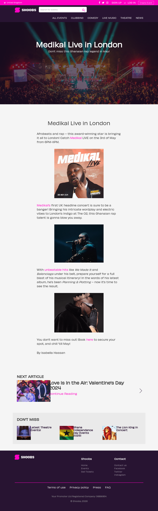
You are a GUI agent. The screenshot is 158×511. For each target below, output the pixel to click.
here (89, 339)
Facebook (119, 468)
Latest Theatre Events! (40, 428)
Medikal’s (43, 205)
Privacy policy (79, 487)
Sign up (117, 2)
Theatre (126, 17)
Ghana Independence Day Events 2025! (83, 431)
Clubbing (77, 17)
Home (84, 465)
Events (85, 468)
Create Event (146, 3)
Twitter (118, 471)
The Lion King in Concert (127, 428)
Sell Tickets (87, 471)
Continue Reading (63, 393)
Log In (132, 2)
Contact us (120, 465)
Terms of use (56, 487)
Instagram (120, 474)
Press (97, 487)
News (139, 17)
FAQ (108, 487)
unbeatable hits (56, 269)
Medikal (76, 138)
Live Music (109, 17)
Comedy (93, 17)
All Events (59, 17)
